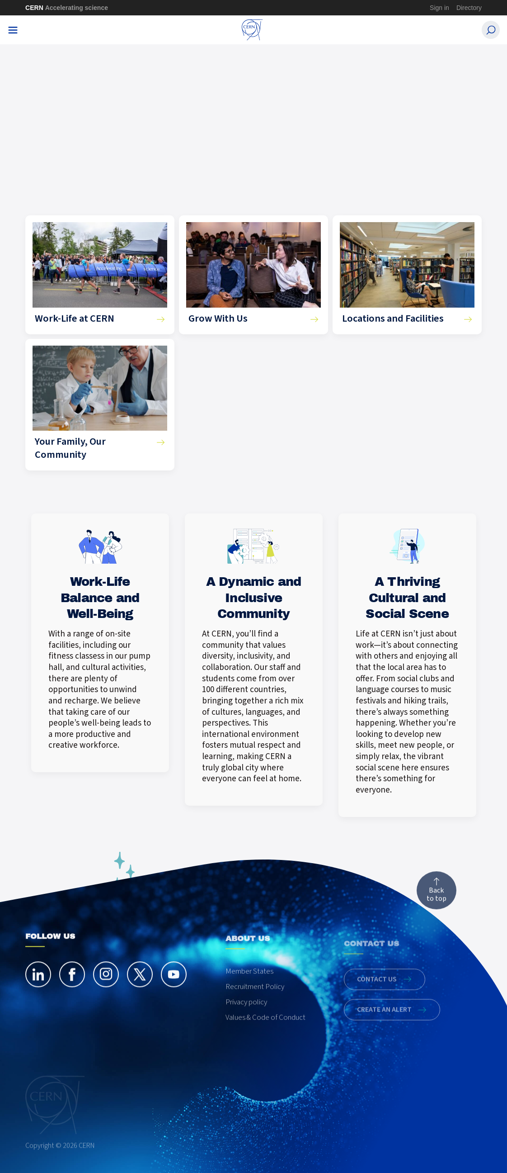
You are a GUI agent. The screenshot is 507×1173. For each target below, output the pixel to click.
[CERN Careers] (252, 29)
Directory (469, 7)
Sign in (439, 7)
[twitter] (140, 991)
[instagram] (106, 991)
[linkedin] (38, 991)
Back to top (436, 908)
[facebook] (72, 991)
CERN (66, 7)
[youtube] (174, 991)
